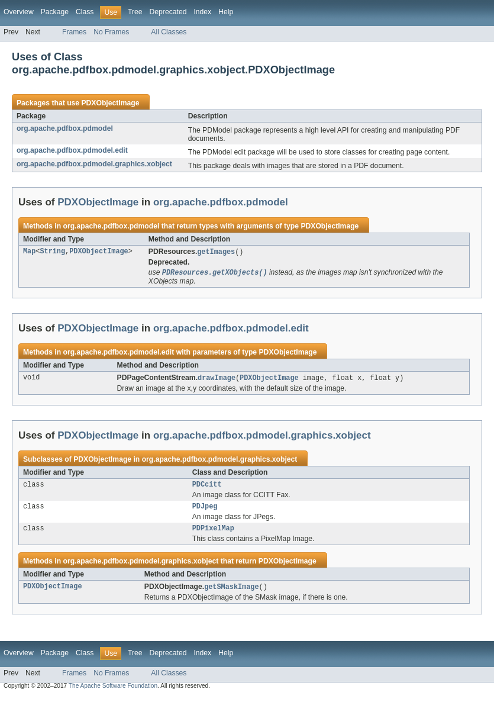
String (52, 252)
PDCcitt (207, 487)
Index (202, 12)
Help (225, 12)
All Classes (168, 32)
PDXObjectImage (110, 103)
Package (55, 12)
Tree (135, 12)
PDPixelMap (213, 533)
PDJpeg (205, 510)
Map (29, 252)
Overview (19, 12)
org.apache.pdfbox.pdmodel (65, 128)
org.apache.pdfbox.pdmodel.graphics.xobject (94, 164)
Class (84, 12)
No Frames (111, 32)
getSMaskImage (231, 592)
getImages (216, 252)
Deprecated (168, 12)
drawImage (216, 379)
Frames (74, 32)
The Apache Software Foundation (113, 691)
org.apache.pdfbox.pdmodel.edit (72, 150)
